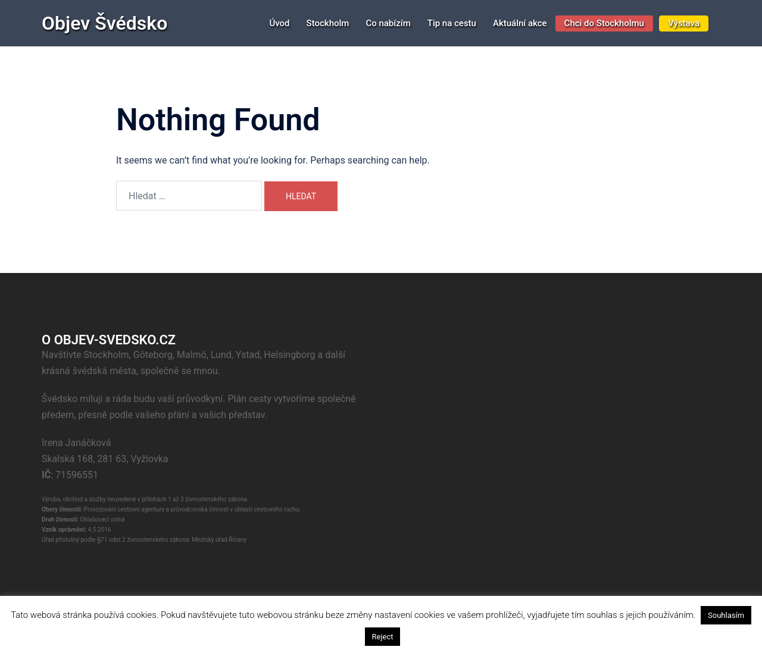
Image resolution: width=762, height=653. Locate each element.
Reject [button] (383, 636)
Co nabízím (388, 23)
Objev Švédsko (104, 23)
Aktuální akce (520, 23)
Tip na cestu (451, 23)
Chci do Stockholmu (604, 23)
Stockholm (328, 23)
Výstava (683, 23)
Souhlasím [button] (726, 615)
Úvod (279, 23)
